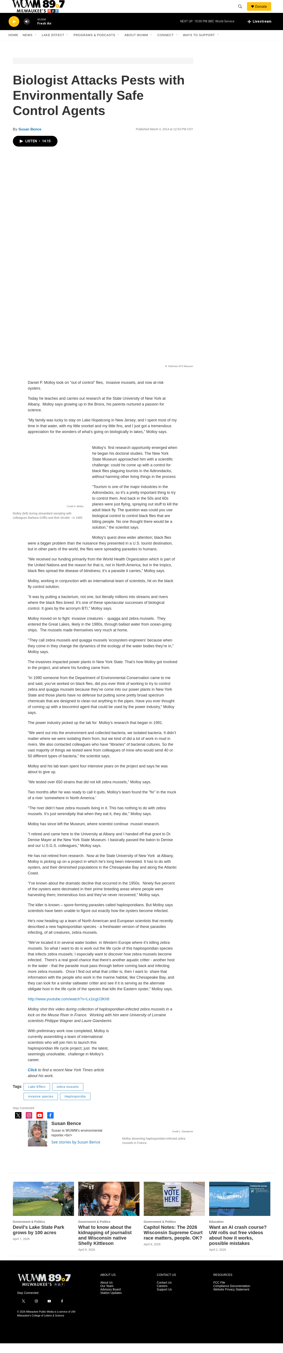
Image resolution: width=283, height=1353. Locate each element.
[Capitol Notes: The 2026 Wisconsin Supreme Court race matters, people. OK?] (174, 1208)
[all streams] (259, 31)
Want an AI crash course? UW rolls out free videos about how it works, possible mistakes (238, 1245)
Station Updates (111, 1302)
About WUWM (136, 44)
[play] (14, 31)
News (28, 44)
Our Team (107, 1295)
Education (216, 1231)
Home (13, 44)
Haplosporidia (75, 1106)
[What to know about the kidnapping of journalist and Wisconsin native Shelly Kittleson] (108, 1208)
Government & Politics (29, 1231)
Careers (162, 1295)
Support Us (164, 1299)
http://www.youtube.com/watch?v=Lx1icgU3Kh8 (68, 1009)
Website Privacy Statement (231, 1299)
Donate (263, 11)
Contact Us (164, 1292)
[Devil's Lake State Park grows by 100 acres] (43, 1208)
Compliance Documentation (231, 1295)
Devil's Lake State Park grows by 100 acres (38, 1239)
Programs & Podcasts (94, 44)
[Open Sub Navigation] (36, 44)
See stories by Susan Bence (75, 1151)
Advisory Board (110, 1299)
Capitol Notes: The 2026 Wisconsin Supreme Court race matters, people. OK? (173, 1242)
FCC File (219, 1292)
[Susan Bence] (37, 1143)
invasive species (40, 1106)
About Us (106, 1292)
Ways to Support (199, 44)
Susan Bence (29, 139)
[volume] (26, 31)
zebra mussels (68, 1096)
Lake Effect (53, 44)
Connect (165, 44)
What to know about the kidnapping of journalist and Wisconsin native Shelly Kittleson (105, 1245)
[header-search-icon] (242, 11)
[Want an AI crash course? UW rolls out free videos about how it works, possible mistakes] (239, 1208)
